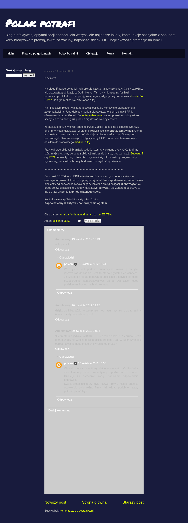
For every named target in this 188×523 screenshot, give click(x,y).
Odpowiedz (62, 249)
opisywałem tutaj (92, 115)
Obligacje (92, 53)
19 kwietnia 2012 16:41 (92, 264)
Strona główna (94, 502)
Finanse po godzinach (36, 53)
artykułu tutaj (82, 142)
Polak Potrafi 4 (68, 53)
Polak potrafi (40, 23)
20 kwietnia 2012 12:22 (86, 305)
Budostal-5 (137, 153)
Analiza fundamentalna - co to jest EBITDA (86, 214)
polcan (56, 220)
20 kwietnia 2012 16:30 (92, 363)
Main (11, 53)
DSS (52, 157)
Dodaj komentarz (59, 410)
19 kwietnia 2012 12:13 (86, 239)
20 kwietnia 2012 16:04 (86, 330)
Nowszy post (55, 502)
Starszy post (133, 502)
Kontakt (127, 53)
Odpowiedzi (66, 257)
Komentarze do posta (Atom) (77, 510)
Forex (110, 53)
